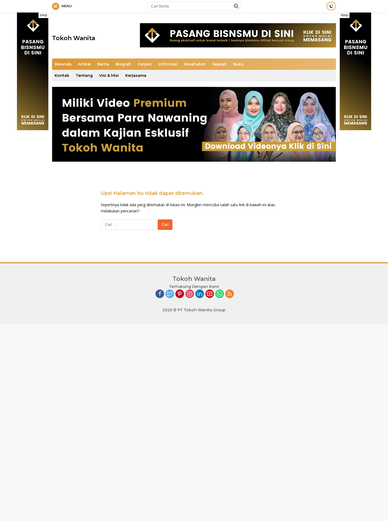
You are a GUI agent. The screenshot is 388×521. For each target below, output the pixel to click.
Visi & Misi (109, 75)
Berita (103, 64)
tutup (43, 15)
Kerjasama (135, 75)
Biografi (123, 64)
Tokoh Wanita (73, 38)
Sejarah (219, 64)
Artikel (84, 64)
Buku (238, 64)
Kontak (62, 75)
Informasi (168, 64)
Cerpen (144, 64)
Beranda (63, 64)
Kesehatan (195, 64)
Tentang (84, 75)
